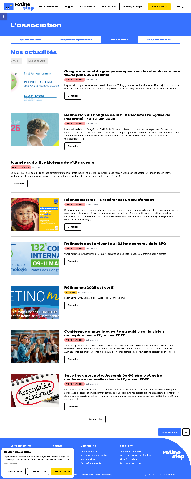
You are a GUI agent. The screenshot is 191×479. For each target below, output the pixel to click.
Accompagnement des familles (135, 455)
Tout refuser (38, 471)
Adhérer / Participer (133, 6)
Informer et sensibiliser (131, 451)
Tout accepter (61, 471)
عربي (184, 6)
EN (178, 6)
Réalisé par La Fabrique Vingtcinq (97, 474)
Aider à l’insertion (128, 459)
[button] (3, 16)
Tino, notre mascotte (159, 40)
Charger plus (95, 420)
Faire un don (159, 6)
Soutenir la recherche (130, 463)
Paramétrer (14, 471)
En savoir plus (10, 463)
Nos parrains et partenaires (76, 40)
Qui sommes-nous (30, 40)
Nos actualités (120, 40)
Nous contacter (169, 432)
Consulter (73, 96)
